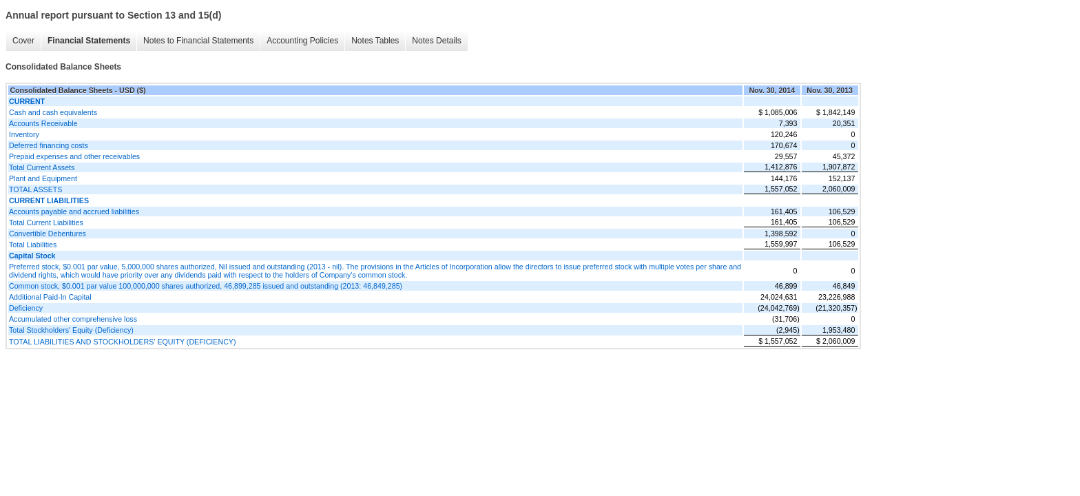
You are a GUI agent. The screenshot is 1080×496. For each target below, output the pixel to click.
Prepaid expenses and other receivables (74, 156)
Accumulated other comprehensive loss (73, 319)
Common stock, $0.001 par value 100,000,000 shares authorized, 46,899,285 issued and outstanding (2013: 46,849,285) (205, 286)
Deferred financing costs (48, 145)
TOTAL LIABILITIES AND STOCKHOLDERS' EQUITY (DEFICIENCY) (122, 342)
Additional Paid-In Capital (50, 297)
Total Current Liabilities (46, 222)
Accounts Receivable (43, 123)
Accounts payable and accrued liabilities (74, 211)
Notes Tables (375, 40)
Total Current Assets (41, 167)
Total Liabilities (32, 244)
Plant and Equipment (43, 178)
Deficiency (26, 308)
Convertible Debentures (47, 233)
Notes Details (436, 40)
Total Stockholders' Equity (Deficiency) (71, 330)
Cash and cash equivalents (53, 112)
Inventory (24, 134)
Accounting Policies (302, 40)
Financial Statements (89, 40)
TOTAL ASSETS (35, 189)
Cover (23, 40)
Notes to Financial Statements (198, 40)
